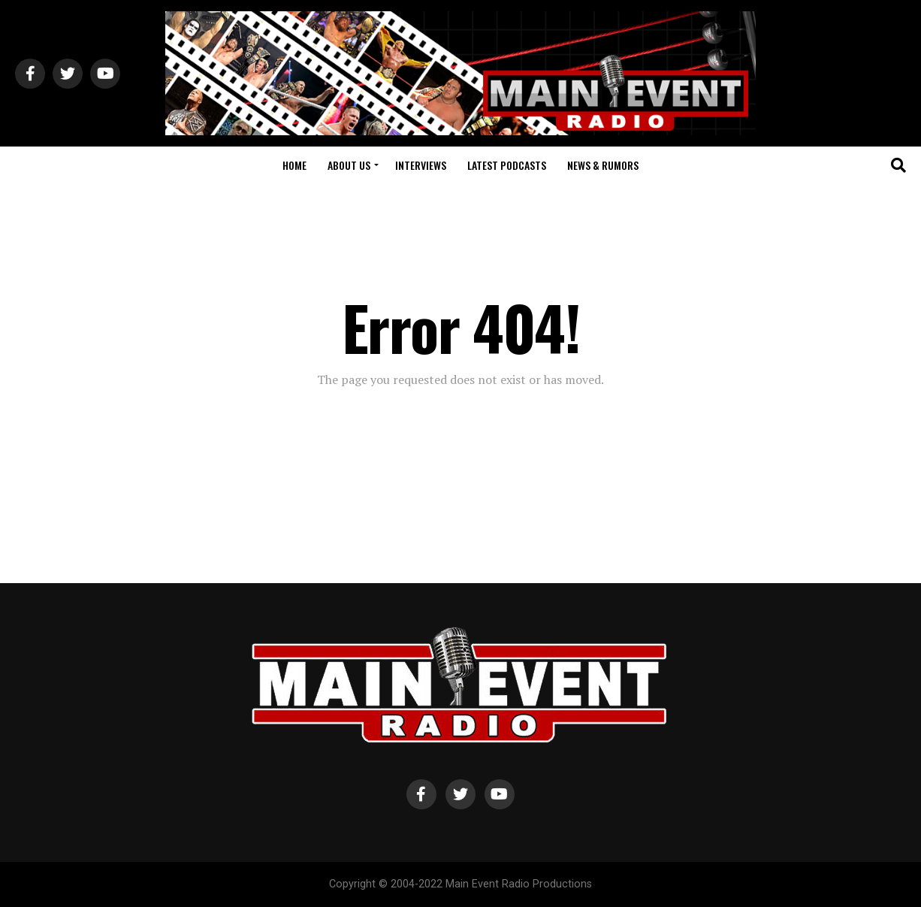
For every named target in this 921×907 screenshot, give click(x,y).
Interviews (420, 165)
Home (294, 165)
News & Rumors (603, 165)
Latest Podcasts (506, 165)
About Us (349, 165)
